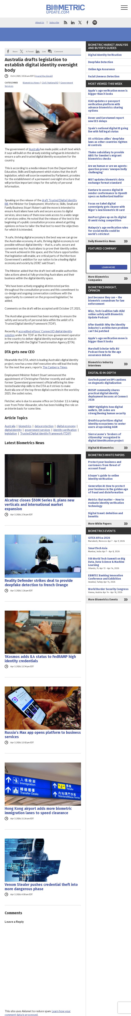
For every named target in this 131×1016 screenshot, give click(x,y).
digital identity (13, 429)
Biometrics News (31, 82)
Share (15, 51)
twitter (80, 22)
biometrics (25, 426)
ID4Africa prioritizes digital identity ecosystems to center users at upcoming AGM (107, 424)
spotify (94, 22)
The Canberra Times (54, 367)
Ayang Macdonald (44, 76)
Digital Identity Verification (105, 55)
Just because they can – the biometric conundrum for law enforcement (106, 300)
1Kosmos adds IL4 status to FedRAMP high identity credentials (40, 659)
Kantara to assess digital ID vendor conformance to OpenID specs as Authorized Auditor (107, 193)
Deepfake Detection (100, 62)
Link (44, 51)
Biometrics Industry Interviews (100, 364)
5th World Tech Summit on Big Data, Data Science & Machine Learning (108, 563)
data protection (44, 426)
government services (37, 429)
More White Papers (100, 523)
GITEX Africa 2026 (108, 539)
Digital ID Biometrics (101, 447)
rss (65, 22)
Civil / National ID (50, 82)
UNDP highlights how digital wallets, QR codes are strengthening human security (107, 410)
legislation (11, 433)
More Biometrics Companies (98, 278)
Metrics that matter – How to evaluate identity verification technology (106, 503)
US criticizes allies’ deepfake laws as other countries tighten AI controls (107, 142)
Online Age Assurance (101, 69)
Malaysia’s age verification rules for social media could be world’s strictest (108, 231)
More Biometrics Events (103, 599)
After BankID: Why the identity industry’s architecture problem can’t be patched (108, 328)
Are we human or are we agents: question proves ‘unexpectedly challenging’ (107, 169)
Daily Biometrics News (102, 241)
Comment (58, 51)
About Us (39, 22)
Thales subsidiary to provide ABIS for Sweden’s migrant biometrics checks (106, 155)
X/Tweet (30, 51)
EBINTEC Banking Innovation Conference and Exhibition (108, 579)
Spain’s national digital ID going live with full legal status (108, 130)
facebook (87, 22)
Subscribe (54, 22)
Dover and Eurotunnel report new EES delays (106, 119)
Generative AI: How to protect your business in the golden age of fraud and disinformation (108, 489)
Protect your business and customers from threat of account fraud (104, 465)
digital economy (66, 426)
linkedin (72, 22)
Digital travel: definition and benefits (105, 515)
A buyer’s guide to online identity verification (103, 477)
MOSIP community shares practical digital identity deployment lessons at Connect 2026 (108, 395)
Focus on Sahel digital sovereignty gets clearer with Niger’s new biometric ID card (106, 207)
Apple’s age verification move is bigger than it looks (108, 92)
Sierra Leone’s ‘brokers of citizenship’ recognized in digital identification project (105, 437)
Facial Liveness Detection (103, 76)
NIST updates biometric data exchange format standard (106, 181)
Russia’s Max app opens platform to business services (43, 734)
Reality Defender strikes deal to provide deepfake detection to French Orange (39, 582)
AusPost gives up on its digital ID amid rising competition (107, 219)
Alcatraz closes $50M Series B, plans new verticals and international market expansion (39, 504)
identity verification (65, 429)
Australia (34, 149)
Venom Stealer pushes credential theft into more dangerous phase (41, 886)
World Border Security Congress (108, 591)
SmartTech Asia (108, 550)
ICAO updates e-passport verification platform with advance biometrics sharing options (105, 106)
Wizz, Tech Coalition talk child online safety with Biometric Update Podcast (106, 314)
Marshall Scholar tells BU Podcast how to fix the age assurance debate (104, 352)
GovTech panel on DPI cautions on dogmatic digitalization (107, 381)
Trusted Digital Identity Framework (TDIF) (45, 433)
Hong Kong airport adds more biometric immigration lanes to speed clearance (38, 810)
